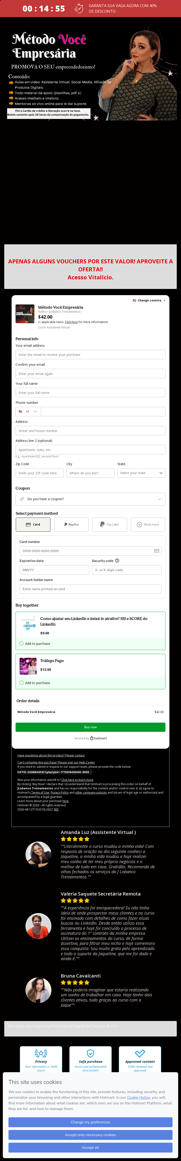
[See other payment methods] (148, 524)
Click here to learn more (77, 780)
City (69, 464)
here (65, 801)
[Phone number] (103, 411)
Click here (71, 322)
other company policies (91, 793)
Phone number (27, 402)
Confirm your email (30, 364)
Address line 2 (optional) (34, 440)
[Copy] (54, 772)
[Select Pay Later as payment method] (110, 524)
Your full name (27, 383)
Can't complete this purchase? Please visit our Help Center (56, 762)
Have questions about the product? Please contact (51, 755)
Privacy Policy (60, 793)
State (121, 464)
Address (22, 421)
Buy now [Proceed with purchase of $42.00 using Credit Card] (90, 727)
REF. (56, 809)
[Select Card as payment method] (33, 524)
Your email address (30, 345)
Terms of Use (40, 793)
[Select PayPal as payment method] (71, 524)
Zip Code (22, 464)
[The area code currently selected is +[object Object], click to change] (28, 411)
